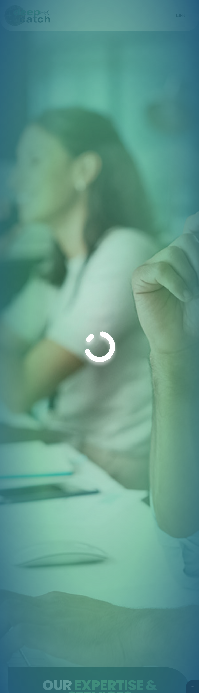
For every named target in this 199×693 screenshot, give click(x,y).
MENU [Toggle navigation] (183, 15)
